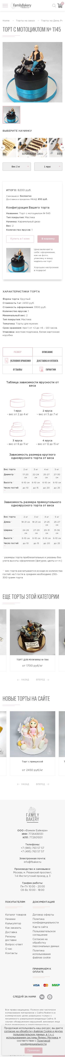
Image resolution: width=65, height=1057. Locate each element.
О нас (8, 949)
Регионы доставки (10, 938)
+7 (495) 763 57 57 (32, 852)
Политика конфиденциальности (46, 921)
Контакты (11, 953)
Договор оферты (43, 915)
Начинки (10, 919)
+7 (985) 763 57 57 (32, 848)
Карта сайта (40, 927)
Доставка (11, 932)
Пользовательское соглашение (44, 933)
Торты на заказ (25, 21)
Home (6, 21)
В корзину (48, 239)
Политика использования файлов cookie (42, 954)
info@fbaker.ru (32, 862)
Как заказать (13, 928)
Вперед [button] (42, 680)
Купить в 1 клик (20, 239)
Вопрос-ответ (14, 945)
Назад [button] (23, 680)
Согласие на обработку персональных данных (46, 942)
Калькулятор (13, 924)
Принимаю (33, 1050)
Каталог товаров (15, 915)
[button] (2, 147)
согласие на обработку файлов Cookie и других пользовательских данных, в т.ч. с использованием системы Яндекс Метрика (33, 1034)
